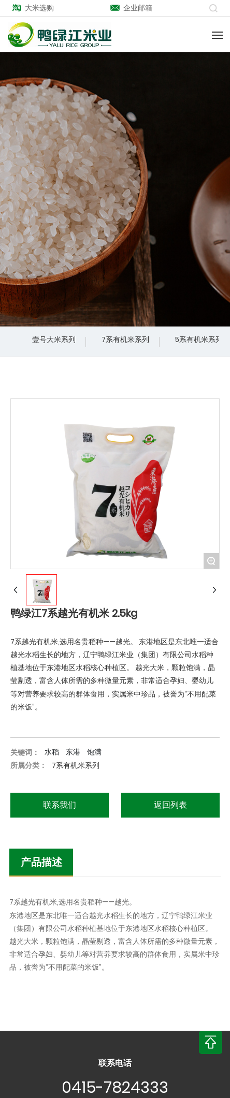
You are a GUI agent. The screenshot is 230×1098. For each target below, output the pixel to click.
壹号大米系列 (54, 339)
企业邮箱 (131, 8)
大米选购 (32, 8)
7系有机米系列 (125, 339)
